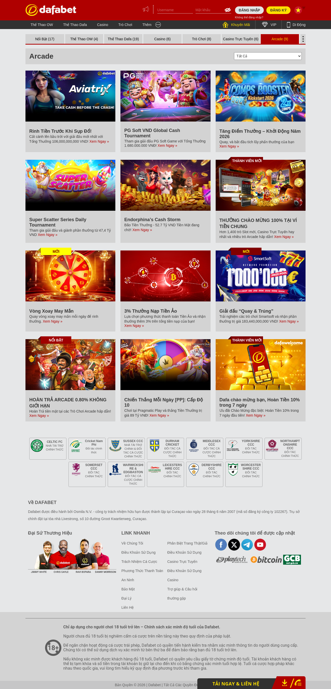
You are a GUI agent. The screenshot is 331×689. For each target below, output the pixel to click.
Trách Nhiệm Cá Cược (139, 562)
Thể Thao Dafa (75, 25)
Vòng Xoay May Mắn (51, 311)
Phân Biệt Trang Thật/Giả (187, 543)
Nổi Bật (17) (44, 39)
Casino (102, 25)
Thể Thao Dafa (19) (123, 39)
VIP (273, 25)
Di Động (299, 25)
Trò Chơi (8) (201, 39)
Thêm (146, 25)
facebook (221, 545)
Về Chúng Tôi (132, 543)
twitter (234, 545)
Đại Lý (126, 598)
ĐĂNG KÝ (278, 10)
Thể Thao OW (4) (84, 39)
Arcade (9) (279, 39)
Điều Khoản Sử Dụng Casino (184, 575)
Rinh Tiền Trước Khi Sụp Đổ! (60, 131)
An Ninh (127, 580)
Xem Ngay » (99, 141)
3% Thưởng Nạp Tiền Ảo (150, 311)
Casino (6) (162, 39)
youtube (260, 545)
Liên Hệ (127, 607)
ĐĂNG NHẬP (249, 10)
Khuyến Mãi (240, 25)
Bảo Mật (128, 589)
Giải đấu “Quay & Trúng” (246, 311)
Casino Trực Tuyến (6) (240, 39)
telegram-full (247, 545)
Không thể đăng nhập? (249, 17)
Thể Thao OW (42, 25)
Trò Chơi (125, 25)
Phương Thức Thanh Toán (142, 571)
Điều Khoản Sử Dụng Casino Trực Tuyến (184, 557)
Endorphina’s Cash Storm (152, 219)
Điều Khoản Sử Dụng (138, 552)
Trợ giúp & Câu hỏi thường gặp (182, 593)
